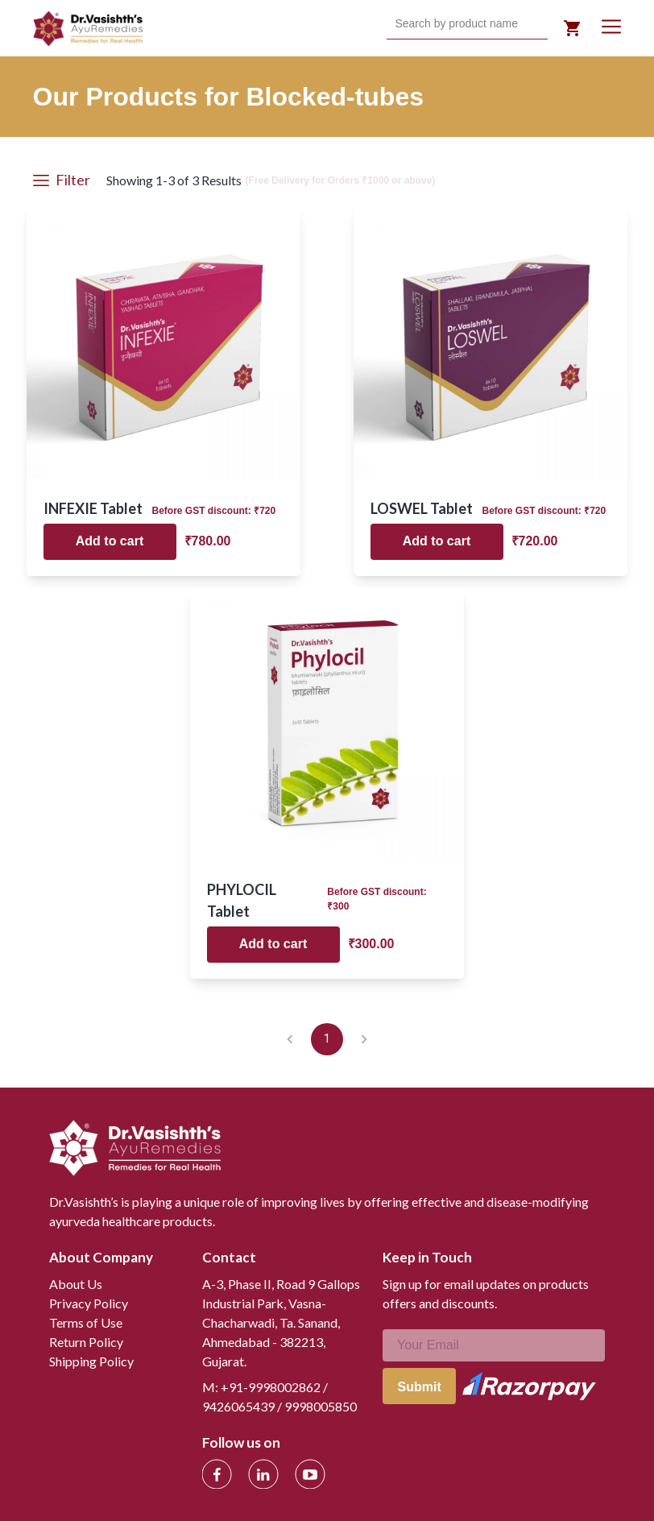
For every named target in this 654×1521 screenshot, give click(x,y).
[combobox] (396, 24)
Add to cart (109, 541)
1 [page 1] (327, 1039)
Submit (419, 1387)
